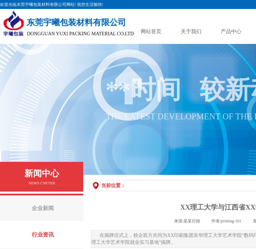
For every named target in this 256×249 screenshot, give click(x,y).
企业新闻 (43, 208)
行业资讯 (43, 235)
